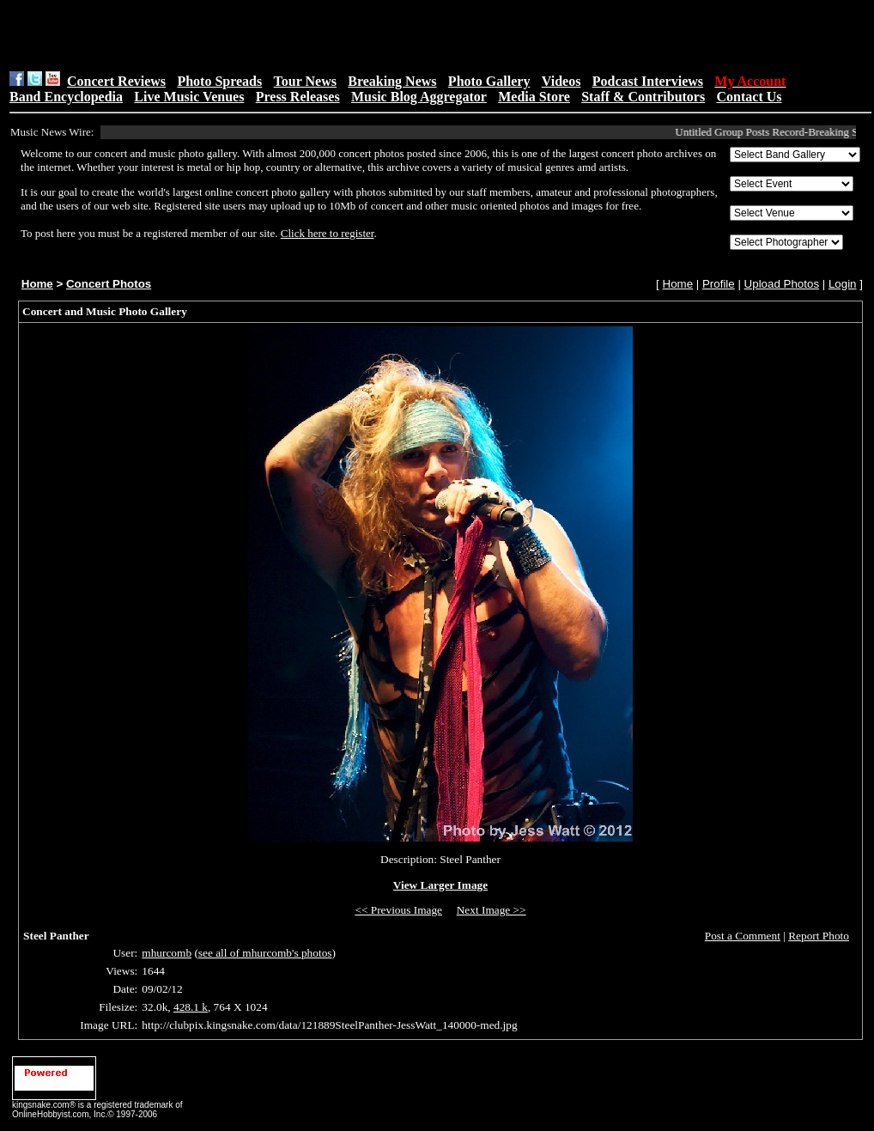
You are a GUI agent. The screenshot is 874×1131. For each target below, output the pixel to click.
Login (842, 283)
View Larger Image (440, 885)
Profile (718, 283)
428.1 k (190, 1006)
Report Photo (818, 935)
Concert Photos (108, 283)
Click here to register (327, 233)
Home (37, 283)
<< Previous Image (398, 909)
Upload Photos (781, 283)
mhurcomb (166, 952)
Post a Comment (742, 935)
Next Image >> (491, 909)
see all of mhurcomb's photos (265, 952)
